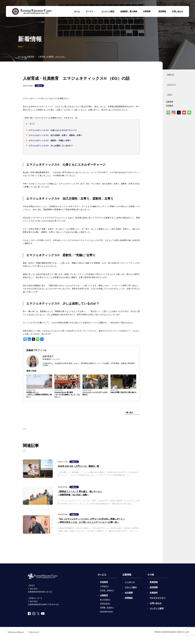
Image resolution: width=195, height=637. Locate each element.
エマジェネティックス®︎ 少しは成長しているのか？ (51, 146)
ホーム (77, 11)
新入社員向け (105, 600)
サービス (102, 574)
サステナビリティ (158, 598)
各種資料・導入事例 (128, 11)
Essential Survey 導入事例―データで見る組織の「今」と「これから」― (67, 394)
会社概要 (129, 593)
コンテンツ (171, 84)
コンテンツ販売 (107, 11)
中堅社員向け (105, 603)
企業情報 (126, 574)
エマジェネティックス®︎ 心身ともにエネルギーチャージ (53, 130)
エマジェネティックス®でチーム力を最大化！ (94, 393)
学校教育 (169, 106)
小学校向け (104, 586)
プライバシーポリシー (16, 632)
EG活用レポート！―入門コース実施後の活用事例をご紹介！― (39, 394)
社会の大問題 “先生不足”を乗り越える (123, 392)
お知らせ (39, 85)
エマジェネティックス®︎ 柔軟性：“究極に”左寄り (50, 140)
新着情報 (30, 57)
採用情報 (162, 11)
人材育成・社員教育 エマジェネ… (52, 57)
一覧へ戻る (129, 412)
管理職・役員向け (107, 607)
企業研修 (169, 102)
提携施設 (129, 598)
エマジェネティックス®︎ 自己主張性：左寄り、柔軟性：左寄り (55, 135)
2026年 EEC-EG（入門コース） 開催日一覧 (78, 466)
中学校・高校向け (107, 590)
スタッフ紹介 (131, 587)
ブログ (169, 95)
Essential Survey (106, 611)
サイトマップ (34, 632)
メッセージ (130, 582)
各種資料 (154, 593)
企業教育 (104, 595)
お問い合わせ (177, 11)
